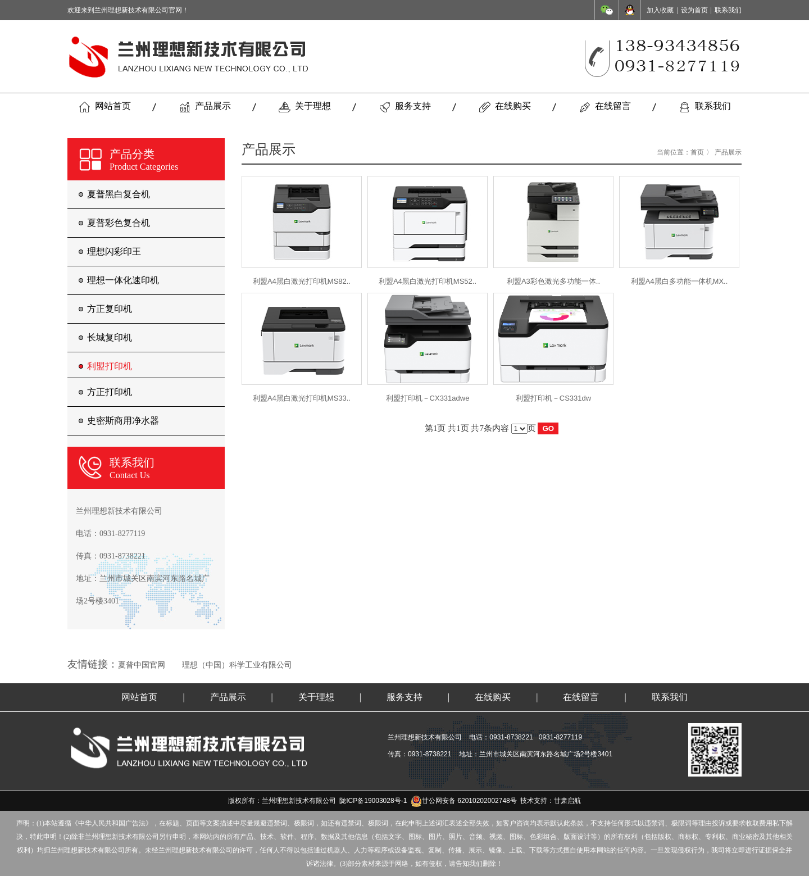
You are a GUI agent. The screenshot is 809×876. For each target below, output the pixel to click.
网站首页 (105, 106)
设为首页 (694, 10)
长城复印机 (109, 337)
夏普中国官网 (141, 665)
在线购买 (505, 106)
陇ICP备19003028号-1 (373, 801)
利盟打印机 (109, 366)
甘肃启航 (567, 801)
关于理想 (305, 106)
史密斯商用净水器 (123, 420)
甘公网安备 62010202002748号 (464, 801)
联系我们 (728, 10)
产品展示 (205, 106)
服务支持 (405, 106)
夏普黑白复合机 (118, 194)
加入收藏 (660, 10)
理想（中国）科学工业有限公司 (237, 665)
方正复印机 (109, 309)
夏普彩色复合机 (118, 223)
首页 (697, 152)
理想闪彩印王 (114, 251)
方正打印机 (109, 392)
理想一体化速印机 (123, 280)
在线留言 (605, 106)
